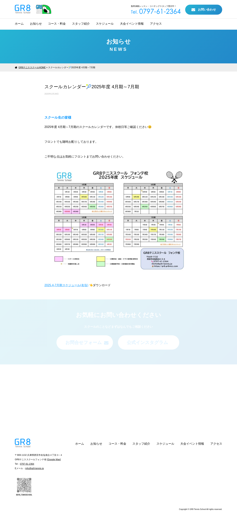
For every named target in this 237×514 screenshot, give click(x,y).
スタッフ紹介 (81, 23)
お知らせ (36, 23)
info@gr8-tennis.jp (34, 468)
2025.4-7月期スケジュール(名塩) (66, 285)
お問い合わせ (203, 10)
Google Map (54, 459)
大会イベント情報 (132, 23)
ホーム (19, 23)
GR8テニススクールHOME (32, 67)
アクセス (156, 23)
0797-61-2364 (27, 464)
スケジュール (105, 23)
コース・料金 (57, 23)
